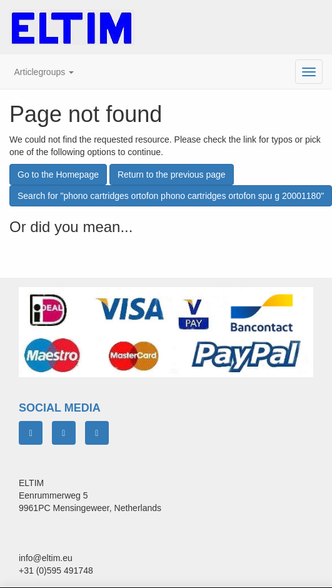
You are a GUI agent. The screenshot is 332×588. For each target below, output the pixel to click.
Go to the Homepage (58, 175)
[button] (44, 71)
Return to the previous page (172, 175)
